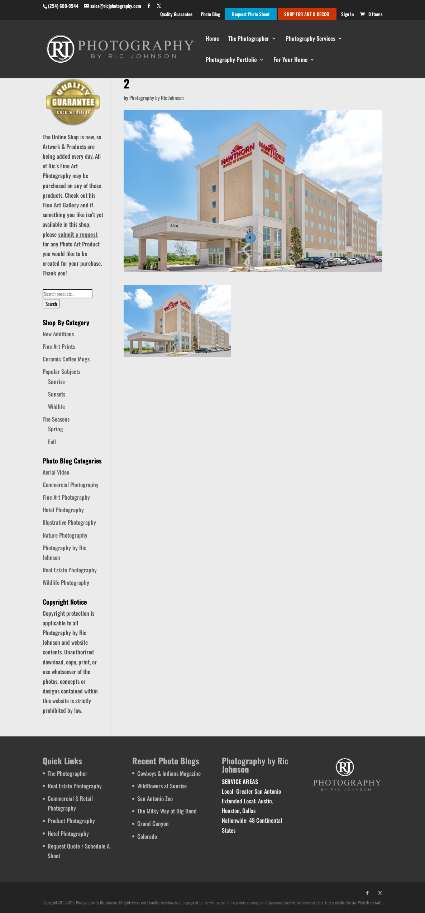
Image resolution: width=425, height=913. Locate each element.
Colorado (147, 836)
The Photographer (248, 39)
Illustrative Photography (69, 522)
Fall (52, 441)
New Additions (58, 334)
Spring (55, 428)
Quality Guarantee (176, 15)
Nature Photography (65, 535)
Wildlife (56, 406)
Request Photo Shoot (250, 15)
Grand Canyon (153, 823)
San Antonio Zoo (155, 798)
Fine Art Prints (59, 346)
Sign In (347, 15)
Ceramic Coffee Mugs (66, 359)
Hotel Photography (63, 509)
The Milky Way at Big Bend (167, 811)
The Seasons (56, 419)
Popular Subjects (61, 371)
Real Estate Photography (70, 570)
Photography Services (310, 39)
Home (212, 39)
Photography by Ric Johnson (156, 97)
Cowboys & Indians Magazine (169, 773)
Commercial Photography (71, 484)
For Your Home (290, 60)
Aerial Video (56, 472)
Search (51, 303)
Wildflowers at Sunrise (162, 786)
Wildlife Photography (66, 582)
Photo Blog (210, 15)
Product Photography (71, 820)
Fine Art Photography (66, 497)
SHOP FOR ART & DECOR (306, 15)
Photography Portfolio (231, 60)
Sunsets (56, 394)
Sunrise (56, 381)
